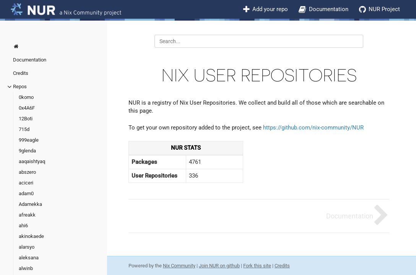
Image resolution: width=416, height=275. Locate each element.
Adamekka (30, 204)
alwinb (26, 268)
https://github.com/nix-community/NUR (313, 127)
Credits (20, 73)
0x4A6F (27, 108)
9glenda (27, 151)
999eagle (29, 140)
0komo (26, 97)
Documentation (328, 9)
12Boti (25, 118)
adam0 (26, 193)
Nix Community (179, 266)
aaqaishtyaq (32, 161)
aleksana (29, 257)
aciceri (26, 183)
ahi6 (23, 225)
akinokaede (31, 236)
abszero (27, 172)
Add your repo (270, 9)
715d (24, 129)
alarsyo (26, 247)
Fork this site (257, 266)
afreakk (27, 215)
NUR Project (384, 9)
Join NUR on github (219, 266)
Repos (20, 86)
